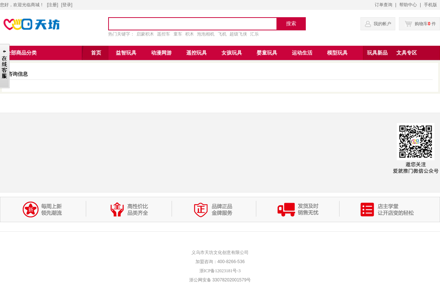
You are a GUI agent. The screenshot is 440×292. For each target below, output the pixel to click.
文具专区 (406, 53)
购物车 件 (420, 23)
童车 (177, 34)
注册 (52, 4)
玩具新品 (377, 53)
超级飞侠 (238, 34)
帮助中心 (408, 4)
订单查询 (383, 4)
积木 (189, 34)
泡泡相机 (205, 34)
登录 (66, 4)
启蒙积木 (145, 34)
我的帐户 (382, 23)
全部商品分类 (21, 53)
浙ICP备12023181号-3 (220, 270)
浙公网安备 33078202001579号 (220, 279)
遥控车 (163, 34)
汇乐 (254, 34)
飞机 (222, 34)
